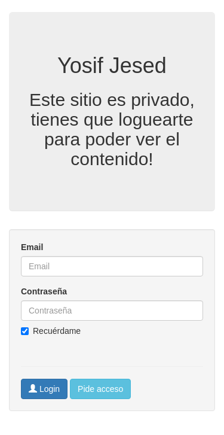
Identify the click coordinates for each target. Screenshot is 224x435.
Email (32, 247)
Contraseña (44, 291)
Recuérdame (51, 331)
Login (44, 389)
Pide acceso (100, 389)
